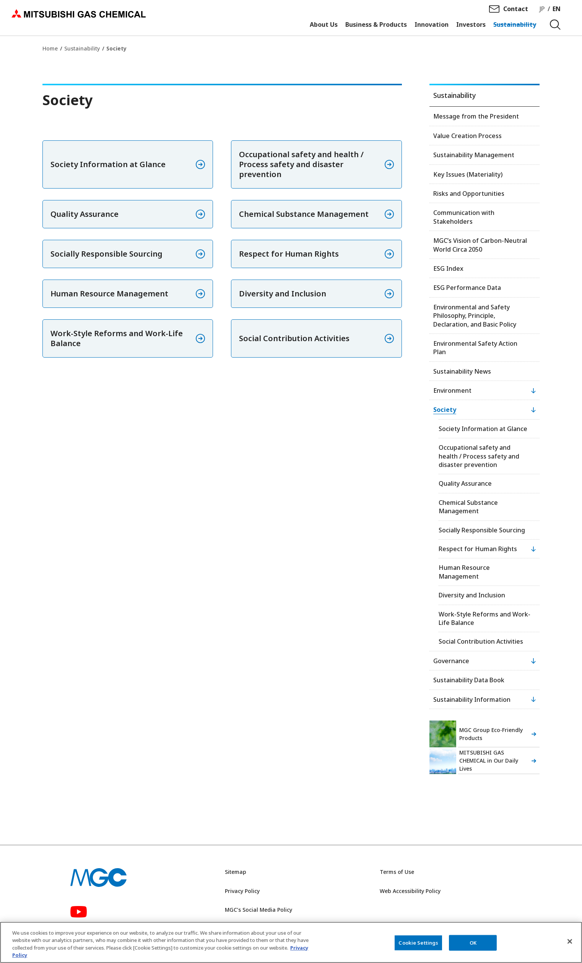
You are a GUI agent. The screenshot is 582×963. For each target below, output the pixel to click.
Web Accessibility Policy (410, 891)
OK (473, 946)
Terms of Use (397, 871)
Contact (515, 12)
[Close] (569, 945)
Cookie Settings (418, 946)
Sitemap (235, 871)
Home (50, 48)
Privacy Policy (242, 891)
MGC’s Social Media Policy (258, 909)
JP (542, 12)
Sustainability (82, 48)
